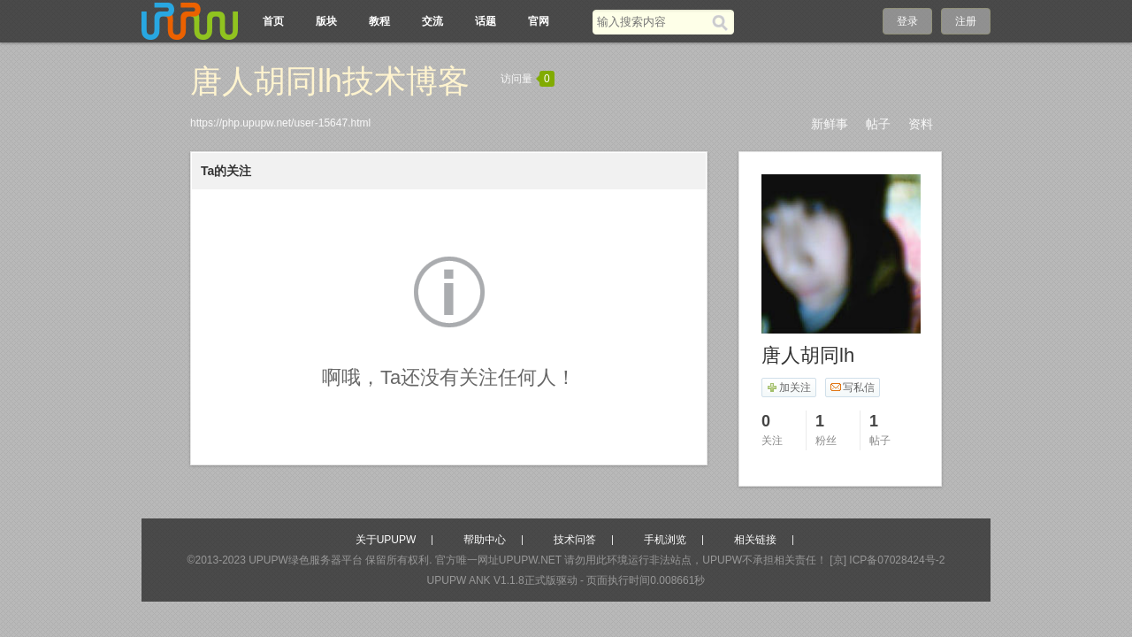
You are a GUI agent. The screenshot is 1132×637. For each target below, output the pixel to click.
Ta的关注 (226, 171)
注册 (965, 21)
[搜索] (723, 22)
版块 (326, 21)
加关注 (788, 387)
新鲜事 (829, 124)
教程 (379, 21)
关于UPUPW (386, 539)
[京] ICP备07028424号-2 (887, 560)
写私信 (852, 387)
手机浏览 (665, 539)
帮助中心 (484, 539)
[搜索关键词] (652, 21)
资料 (920, 124)
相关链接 (755, 539)
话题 (485, 21)
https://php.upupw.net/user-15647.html (280, 123)
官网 (538, 21)
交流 (432, 21)
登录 (907, 21)
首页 (273, 21)
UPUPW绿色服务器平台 (306, 560)
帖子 (878, 124)
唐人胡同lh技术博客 (330, 81)
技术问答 (575, 539)
